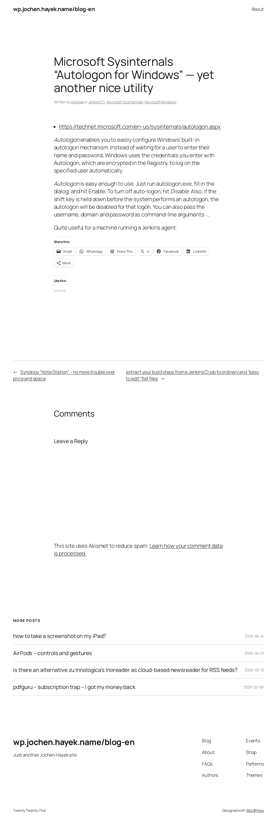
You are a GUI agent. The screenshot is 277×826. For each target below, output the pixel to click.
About (258, 9)
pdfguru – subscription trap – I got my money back (74, 687)
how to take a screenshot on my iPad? (59, 636)
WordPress (255, 810)
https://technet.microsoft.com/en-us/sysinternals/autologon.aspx (140, 126)
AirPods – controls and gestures (52, 653)
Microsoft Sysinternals (124, 101)
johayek (77, 101)
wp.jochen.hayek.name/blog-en (54, 9)
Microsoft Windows (160, 101)
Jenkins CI (96, 101)
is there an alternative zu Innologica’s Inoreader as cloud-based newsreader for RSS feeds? (125, 670)
